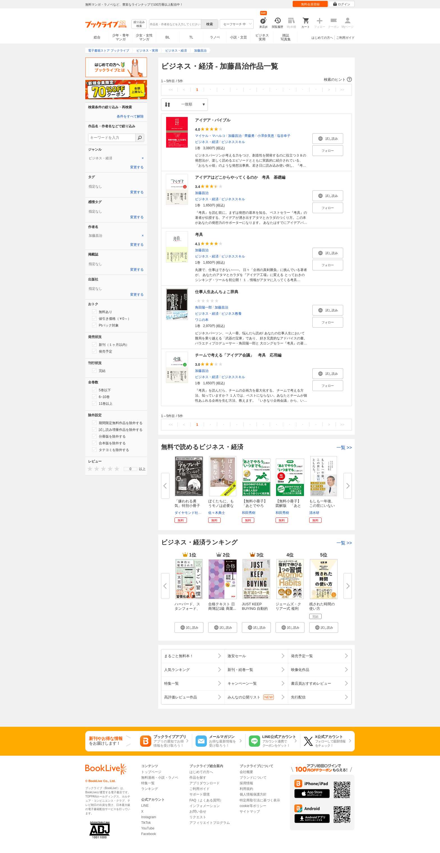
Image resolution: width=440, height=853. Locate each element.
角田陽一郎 (203, 307)
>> (342, 90)
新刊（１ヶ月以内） (110, 344)
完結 (99, 370)
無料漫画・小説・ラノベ (159, 778)
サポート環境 (199, 794)
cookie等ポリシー (253, 806)
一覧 (344, 447)
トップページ (151, 772)
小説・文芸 (238, 37)
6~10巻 (101, 396)
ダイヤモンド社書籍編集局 (195, 513)
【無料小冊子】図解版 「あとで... (288, 505)
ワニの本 (201, 320)
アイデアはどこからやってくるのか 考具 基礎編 (240, 177)
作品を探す (197, 778)
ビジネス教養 (231, 314)
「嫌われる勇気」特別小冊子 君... (189, 505)
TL (191, 37)
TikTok (146, 823)
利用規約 (246, 789)
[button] (256, 79)
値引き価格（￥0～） (111, 318)
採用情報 (246, 783)
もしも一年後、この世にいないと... (322, 505)
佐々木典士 (216, 513)
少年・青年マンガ (120, 37)
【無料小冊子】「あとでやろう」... (254, 505)
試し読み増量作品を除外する (117, 429)
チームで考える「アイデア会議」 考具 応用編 (238, 355)
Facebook (148, 834)
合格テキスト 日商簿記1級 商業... (222, 606)
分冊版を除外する (109, 436)
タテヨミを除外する (110, 449)
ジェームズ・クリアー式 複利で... (288, 608)
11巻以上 (102, 403)
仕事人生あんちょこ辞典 (216, 291)
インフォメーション (204, 806)
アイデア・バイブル (212, 120)
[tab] (116, 158)
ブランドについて (253, 778)
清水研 (314, 513)
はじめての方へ (322, 37)
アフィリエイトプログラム (209, 823)
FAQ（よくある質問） (206, 800)
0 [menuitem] (131, 469)
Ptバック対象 (105, 325)
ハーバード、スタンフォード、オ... (187, 608)
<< (171, 90)
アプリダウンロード (204, 783)
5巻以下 (101, 390)
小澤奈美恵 (265, 136)
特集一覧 (148, 783)
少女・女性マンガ (144, 37)
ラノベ (215, 37)
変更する (137, 167)
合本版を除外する (109, 443)
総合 (97, 37)
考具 (199, 234)
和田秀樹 (248, 513)
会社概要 (246, 772)
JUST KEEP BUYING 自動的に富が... (255, 608)
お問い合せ (197, 811)
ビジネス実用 (262, 37)
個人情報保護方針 (253, 794)
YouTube (147, 828)
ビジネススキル (233, 142)
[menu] (130, 469)
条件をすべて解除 (130, 116)
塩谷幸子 (283, 136)
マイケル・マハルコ (210, 136)
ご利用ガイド (345, 37)
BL (168, 37)
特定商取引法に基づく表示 (260, 800)
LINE (145, 806)
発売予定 (102, 351)
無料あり (102, 311)
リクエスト (197, 817)
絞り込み (139, 24)
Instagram (148, 817)
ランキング (149, 789)
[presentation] (88, 468)
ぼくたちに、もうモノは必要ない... (221, 505)
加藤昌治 (235, 136)
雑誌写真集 (286, 37)
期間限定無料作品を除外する (117, 422)
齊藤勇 (249, 136)
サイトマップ (250, 811)
